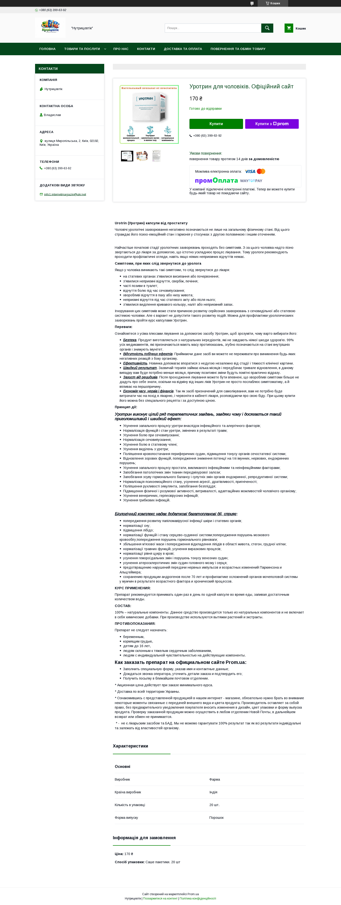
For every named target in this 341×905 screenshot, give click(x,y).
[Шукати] (267, 28)
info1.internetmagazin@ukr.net (65, 194)
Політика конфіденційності (198, 898)
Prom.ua (193, 894)
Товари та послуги (82, 49)
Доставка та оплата (183, 49)
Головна (47, 49)
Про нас (120, 49)
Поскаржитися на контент (160, 898)
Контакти (146, 49)
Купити (216, 124)
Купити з (271, 124)
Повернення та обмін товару (238, 49)
